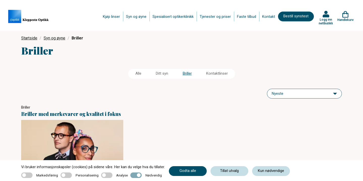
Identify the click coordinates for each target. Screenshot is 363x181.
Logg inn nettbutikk (326, 21)
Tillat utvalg (229, 170)
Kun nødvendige (271, 170)
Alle (138, 73)
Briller (187, 73)
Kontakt (268, 16)
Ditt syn (162, 73)
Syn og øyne (136, 16)
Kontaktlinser (217, 73)
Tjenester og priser (215, 16)
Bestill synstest (296, 16)
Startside (29, 38)
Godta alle (187, 170)
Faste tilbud (246, 16)
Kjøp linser (111, 16)
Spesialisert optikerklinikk (173, 16)
